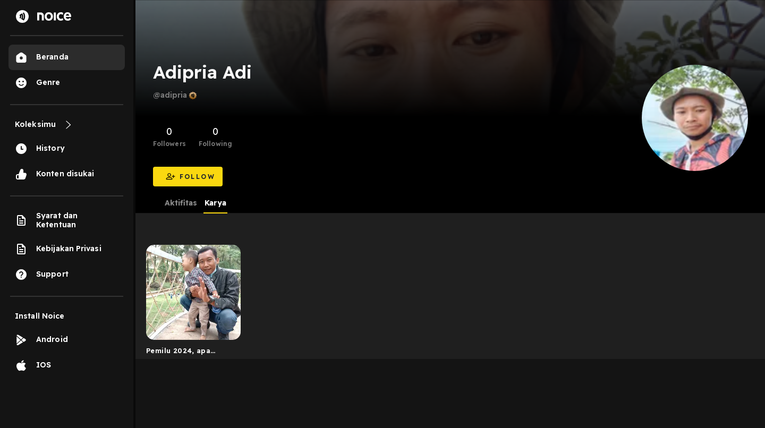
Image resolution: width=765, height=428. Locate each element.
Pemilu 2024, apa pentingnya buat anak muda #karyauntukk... (187, 352)
